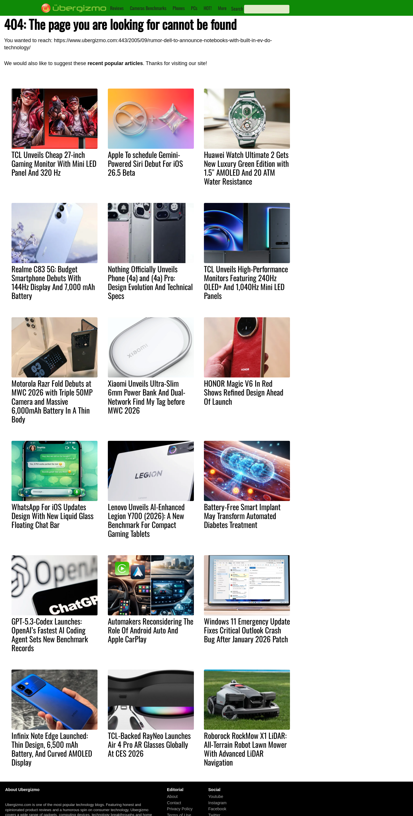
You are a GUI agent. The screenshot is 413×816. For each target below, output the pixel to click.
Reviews (117, 8)
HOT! (208, 8)
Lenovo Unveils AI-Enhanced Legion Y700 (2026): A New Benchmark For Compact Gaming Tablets (146, 520)
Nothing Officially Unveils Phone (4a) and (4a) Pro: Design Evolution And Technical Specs (150, 282)
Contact (174, 803)
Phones (179, 8)
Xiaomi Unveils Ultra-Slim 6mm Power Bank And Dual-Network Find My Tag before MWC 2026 (146, 396)
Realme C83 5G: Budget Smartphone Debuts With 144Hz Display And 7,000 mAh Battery (53, 282)
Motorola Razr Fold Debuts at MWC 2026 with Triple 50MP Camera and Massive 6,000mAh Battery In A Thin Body (52, 400)
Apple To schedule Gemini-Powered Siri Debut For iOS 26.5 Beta (145, 163)
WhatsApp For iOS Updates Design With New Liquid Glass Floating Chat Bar (52, 515)
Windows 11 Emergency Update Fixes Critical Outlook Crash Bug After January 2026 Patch (247, 630)
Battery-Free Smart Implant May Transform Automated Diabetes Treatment (242, 515)
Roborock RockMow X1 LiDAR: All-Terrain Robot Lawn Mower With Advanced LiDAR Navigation (245, 749)
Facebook (217, 809)
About (172, 796)
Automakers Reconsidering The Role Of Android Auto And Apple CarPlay (150, 630)
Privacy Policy (180, 809)
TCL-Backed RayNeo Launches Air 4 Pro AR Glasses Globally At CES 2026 (149, 744)
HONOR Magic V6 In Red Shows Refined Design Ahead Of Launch (243, 392)
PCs (194, 8)
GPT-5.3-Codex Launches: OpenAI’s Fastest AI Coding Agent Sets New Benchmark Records (49, 634)
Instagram (217, 803)
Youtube (215, 796)
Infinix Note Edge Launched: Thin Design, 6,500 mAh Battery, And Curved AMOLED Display (51, 749)
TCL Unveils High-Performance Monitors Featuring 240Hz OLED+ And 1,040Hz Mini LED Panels (246, 282)
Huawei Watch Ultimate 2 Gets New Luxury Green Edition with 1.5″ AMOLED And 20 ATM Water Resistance (246, 168)
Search (237, 8)
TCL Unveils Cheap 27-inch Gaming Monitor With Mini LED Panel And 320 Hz (53, 163)
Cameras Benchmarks (148, 8)
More (222, 8)
